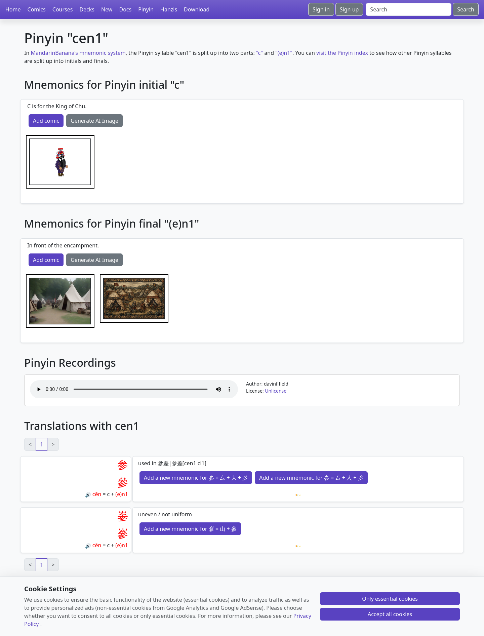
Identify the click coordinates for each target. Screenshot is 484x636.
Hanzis (168, 9)
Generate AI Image (94, 120)
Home (13, 9)
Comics (37, 9)
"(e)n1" (283, 52)
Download (196, 9)
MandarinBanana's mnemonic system (78, 52)
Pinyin (146, 9)
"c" (259, 52)
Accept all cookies (390, 614)
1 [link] (41, 444)
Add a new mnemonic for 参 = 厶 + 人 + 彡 (311, 477)
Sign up (349, 9)
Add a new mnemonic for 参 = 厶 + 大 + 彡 (196, 477)
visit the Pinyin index (342, 52)
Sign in (321, 9)
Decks (86, 9)
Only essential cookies (390, 598)
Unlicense (275, 391)
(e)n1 (121, 494)
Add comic (46, 120)
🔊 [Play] (88, 494)
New (106, 9)
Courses (62, 9)
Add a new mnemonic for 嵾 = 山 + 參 (190, 528)
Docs (125, 9)
